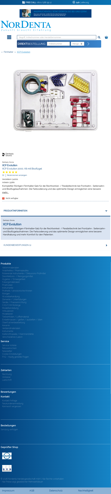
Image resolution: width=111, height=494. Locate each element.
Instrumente (7, 288)
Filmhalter (8, 52)
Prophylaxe (7, 285)
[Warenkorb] (107, 36)
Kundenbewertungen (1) (17, 245)
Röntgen (6, 293)
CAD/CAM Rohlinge (11, 305)
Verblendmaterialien (11, 328)
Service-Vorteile (9, 345)
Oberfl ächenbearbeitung (13, 322)
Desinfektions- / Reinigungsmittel (17, 276)
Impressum (8, 490)
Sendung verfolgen (9, 429)
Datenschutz (56, 490)
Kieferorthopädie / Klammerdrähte (18, 334)
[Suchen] (99, 37)
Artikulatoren (8, 311)
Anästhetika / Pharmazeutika (15, 270)
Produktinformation (15, 211)
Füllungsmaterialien (11, 282)
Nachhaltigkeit (85, 490)
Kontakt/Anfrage (9, 400)
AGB (31, 490)
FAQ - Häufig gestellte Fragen (15, 357)
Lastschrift (7, 380)
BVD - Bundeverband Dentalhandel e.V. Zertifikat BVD (7, 468)
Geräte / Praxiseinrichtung (14, 302)
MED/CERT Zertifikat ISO (7, 456)
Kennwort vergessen (11, 406)
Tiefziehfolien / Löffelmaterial (15, 317)
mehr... (5, 192)
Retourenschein (9, 348)
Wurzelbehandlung (11, 296)
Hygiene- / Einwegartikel (13, 279)
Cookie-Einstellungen (12, 354)
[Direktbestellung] (88, 44)
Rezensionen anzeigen (17, 175)
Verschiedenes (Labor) (12, 337)
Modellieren (7, 314)
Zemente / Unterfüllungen (14, 299)
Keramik (6, 325)
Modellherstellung (10, 308)
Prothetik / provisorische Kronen (17, 291)
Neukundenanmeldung (12, 403)
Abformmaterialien (10, 267)
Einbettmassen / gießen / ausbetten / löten (22, 319)
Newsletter (7, 351)
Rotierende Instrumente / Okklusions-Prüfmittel (24, 273)
